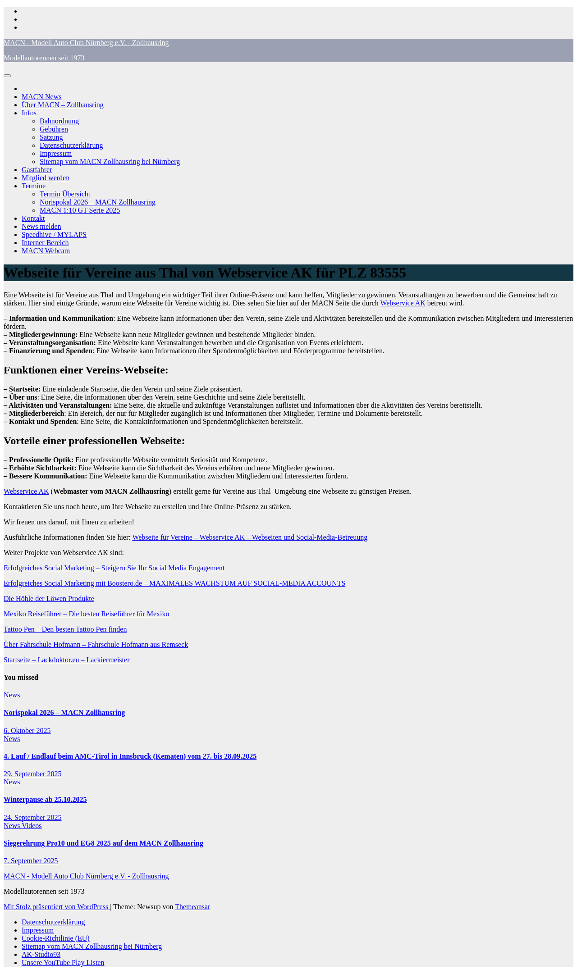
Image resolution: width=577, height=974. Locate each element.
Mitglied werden (45, 178)
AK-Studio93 (41, 954)
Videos (31, 825)
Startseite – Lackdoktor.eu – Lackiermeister (66, 660)
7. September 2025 (31, 861)
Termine (34, 186)
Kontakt (33, 218)
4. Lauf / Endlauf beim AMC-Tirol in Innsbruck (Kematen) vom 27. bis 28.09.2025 (130, 756)
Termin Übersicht (65, 194)
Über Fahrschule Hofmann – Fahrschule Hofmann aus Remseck (96, 644)
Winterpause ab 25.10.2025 (45, 799)
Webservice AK (402, 303)
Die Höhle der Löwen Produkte (49, 598)
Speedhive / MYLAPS (54, 234)
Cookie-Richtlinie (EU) (56, 938)
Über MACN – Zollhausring (63, 105)
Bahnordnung (59, 121)
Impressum (56, 153)
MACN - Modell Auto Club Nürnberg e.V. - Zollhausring (86, 42)
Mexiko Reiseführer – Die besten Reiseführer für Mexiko (86, 614)
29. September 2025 (32, 774)
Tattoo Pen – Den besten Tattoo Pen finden (65, 629)
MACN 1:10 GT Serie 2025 (80, 210)
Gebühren (54, 129)
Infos (29, 113)
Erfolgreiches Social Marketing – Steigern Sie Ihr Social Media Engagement (114, 568)
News (12, 695)
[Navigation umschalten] (7, 75)
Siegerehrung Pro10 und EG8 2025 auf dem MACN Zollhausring (103, 843)
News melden (41, 226)
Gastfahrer (37, 169)
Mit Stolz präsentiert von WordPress (57, 906)
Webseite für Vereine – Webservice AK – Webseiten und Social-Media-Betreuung (249, 537)
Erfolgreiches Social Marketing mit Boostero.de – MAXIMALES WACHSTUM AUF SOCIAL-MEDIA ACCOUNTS (174, 583)
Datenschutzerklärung (71, 145)
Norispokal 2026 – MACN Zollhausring (98, 202)
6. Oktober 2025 (27, 730)
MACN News (41, 96)
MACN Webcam (46, 251)
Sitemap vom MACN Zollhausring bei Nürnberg (110, 161)
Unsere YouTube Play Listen (63, 962)
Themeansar (192, 906)
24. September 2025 (32, 817)
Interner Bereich (45, 242)
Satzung (51, 137)
